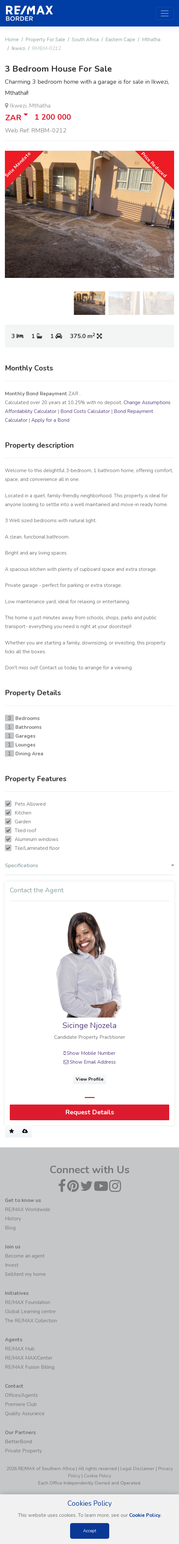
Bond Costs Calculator (85, 411)
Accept (89, 1531)
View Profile (89, 1079)
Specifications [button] (89, 866)
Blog (10, 1228)
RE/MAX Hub (20, 1349)
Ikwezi (18, 48)
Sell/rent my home (25, 1274)
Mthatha (151, 39)
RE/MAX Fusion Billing (29, 1367)
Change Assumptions (147, 402)
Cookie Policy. (145, 1515)
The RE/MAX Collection (31, 1320)
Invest (12, 1265)
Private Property (23, 1451)
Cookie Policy (97, 1476)
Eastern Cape (120, 39)
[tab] (89, 867)
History (13, 1218)
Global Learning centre (30, 1311)
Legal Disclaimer (137, 1469)
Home (12, 39)
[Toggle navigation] (165, 13)
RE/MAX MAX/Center (28, 1358)
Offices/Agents (21, 1395)
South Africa (85, 39)
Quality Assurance (25, 1413)
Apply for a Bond (50, 420)
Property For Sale (45, 39)
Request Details (89, 1112)
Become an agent (25, 1256)
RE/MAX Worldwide (27, 1209)
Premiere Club (21, 1404)
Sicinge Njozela (89, 1025)
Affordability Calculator (30, 411)
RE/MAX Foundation (27, 1302)
